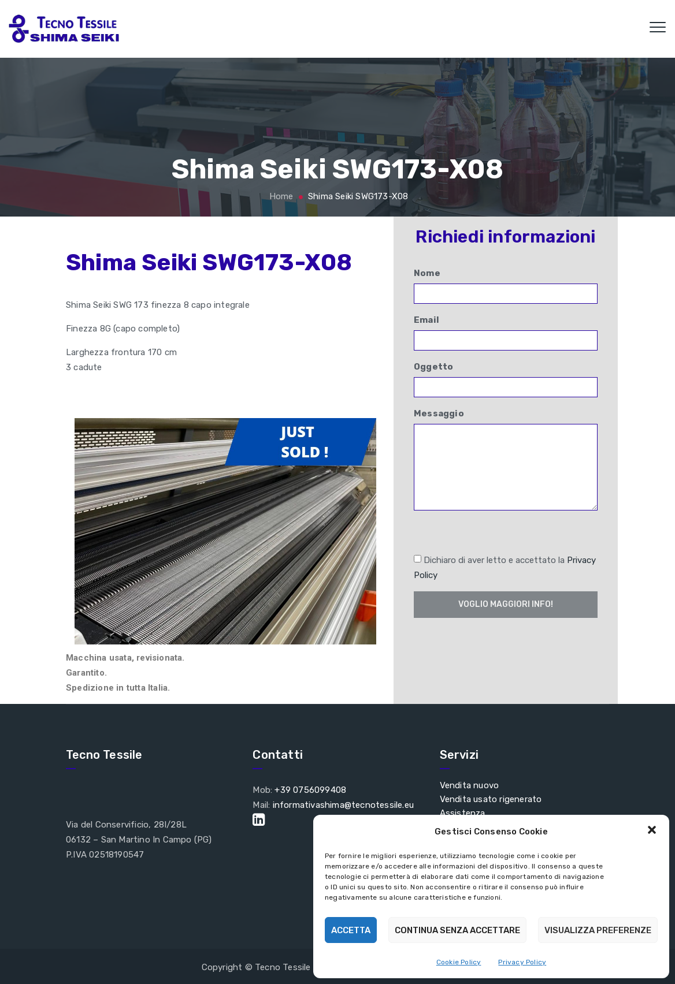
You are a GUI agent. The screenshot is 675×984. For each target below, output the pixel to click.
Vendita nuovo (469, 785)
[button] (652, 831)
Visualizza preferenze (597, 930)
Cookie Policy (458, 962)
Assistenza (462, 813)
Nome (506, 286)
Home (279, 196)
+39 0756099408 (310, 790)
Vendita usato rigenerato (491, 799)
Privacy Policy (522, 962)
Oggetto (506, 379)
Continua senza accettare (457, 930)
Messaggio (506, 459)
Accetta (350, 930)
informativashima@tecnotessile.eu (343, 805)
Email (506, 333)
